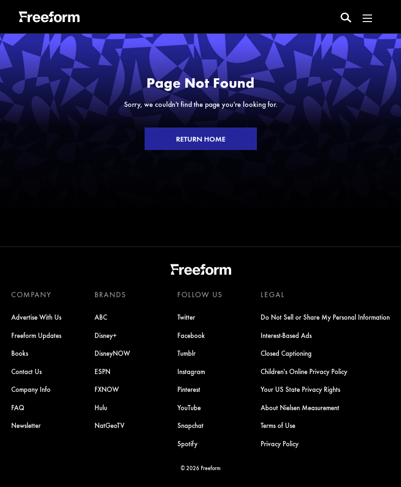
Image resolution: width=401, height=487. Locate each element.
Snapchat (190, 425)
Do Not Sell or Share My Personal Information (325, 317)
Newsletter (26, 425)
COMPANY (31, 294)
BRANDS (110, 294)
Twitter (186, 317)
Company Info (31, 389)
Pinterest (188, 389)
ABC (101, 317)
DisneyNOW (112, 353)
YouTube (189, 407)
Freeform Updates (36, 335)
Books (19, 353)
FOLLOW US (200, 294)
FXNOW (107, 389)
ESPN (102, 371)
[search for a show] (346, 17)
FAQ (17, 407)
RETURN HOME (201, 138)
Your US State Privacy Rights (300, 389)
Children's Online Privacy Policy (304, 371)
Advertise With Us (36, 317)
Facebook (191, 335)
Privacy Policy (280, 443)
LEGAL (273, 294)
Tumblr (186, 353)
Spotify (187, 443)
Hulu (101, 407)
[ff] (49, 18)
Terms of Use (278, 425)
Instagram (191, 371)
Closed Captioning (286, 353)
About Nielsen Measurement (300, 407)
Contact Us (26, 371)
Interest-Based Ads (286, 335)
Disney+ (106, 335)
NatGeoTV (109, 425)
